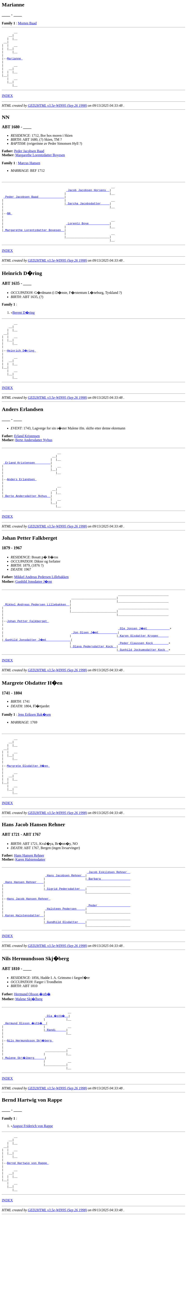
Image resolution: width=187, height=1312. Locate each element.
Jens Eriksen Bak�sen (34, 768)
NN (9, 231)
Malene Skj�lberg (29, 1075)
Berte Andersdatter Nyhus (33, 473)
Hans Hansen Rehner (29, 920)
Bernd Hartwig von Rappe (28, 1253)
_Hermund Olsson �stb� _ (25, 1100)
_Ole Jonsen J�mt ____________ (144, 680)
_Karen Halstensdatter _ (23, 989)
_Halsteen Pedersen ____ (65, 981)
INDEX (7, 107)
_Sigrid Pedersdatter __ (65, 957)
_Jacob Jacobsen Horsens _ (88, 203)
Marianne (14, 64)
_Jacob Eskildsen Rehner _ (108, 937)
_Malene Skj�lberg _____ (24, 1140)
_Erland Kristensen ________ (27, 498)
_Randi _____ (55, 1108)
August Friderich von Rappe (32, 1210)
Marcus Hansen (29, 174)
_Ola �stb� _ (57, 1092)
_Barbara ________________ (108, 945)
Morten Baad (27, 23)
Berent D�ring (23, 335)
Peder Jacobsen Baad (29, 162)
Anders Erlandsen (22, 518)
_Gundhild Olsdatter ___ (65, 997)
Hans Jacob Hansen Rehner (28, 969)
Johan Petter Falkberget (28, 672)
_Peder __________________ (108, 977)
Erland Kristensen (27, 469)
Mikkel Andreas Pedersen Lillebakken (41, 621)
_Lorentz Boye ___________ (88, 243)
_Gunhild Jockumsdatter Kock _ (143, 703)
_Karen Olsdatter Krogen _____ (143, 688)
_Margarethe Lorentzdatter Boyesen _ (34, 251)
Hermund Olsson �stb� (32, 1070)
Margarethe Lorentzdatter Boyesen (40, 166)
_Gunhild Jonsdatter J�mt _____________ (37, 692)
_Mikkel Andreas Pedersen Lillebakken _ (36, 652)
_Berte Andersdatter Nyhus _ (27, 538)
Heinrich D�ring (22, 378)
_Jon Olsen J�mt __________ (94, 684)
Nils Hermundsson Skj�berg (30, 1120)
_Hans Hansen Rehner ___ (23, 949)
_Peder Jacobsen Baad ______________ (34, 211)
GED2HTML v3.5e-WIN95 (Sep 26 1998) (57, 117)
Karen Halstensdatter (30, 924)
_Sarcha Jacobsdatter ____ (88, 219)
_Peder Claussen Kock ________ (143, 695)
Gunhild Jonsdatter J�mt (33, 626)
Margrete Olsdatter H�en (28, 825)
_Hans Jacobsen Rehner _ (65, 941)
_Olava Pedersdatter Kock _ (93, 699)
